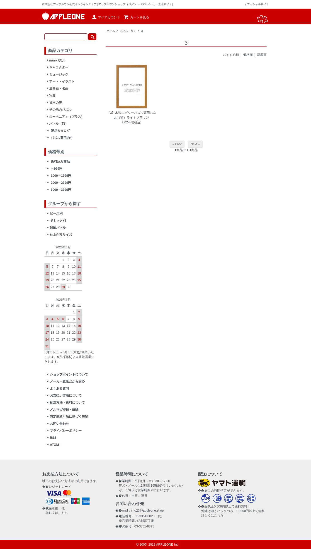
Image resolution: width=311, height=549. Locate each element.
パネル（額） (128, 30)
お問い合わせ (59, 423)
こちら (63, 513)
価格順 (248, 54)
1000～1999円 (60, 175)
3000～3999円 (60, 189)
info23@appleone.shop (147, 510)
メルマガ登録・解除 (64, 409)
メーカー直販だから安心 (67, 381)
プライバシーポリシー (66, 430)
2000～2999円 (60, 182)
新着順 (262, 54)
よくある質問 (59, 388)
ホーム (111, 30)
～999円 (56, 168)
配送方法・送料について (67, 402)
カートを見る (136, 17)
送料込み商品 (60, 161)
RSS (53, 437)
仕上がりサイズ (61, 234)
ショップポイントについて (69, 374)
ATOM (54, 444)
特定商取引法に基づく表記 (69, 416)
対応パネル (58, 227)
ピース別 (56, 213)
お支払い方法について (66, 395)
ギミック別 (58, 220)
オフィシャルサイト (256, 4)
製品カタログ (60, 130)
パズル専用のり (61, 138)
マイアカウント (105, 17)
